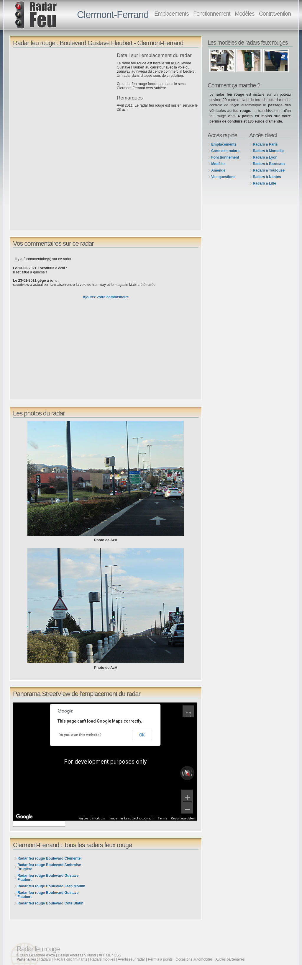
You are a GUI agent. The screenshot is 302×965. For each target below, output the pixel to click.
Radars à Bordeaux (269, 164)
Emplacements (171, 13)
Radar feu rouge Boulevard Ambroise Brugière (49, 867)
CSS (117, 955)
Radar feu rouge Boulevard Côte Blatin (50, 903)
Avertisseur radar (131, 959)
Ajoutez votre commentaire (106, 297)
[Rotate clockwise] (192, 773)
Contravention (275, 13)
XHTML (105, 955)
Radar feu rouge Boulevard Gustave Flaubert (47, 877)
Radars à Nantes (267, 177)
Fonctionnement (211, 13)
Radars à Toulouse (269, 170)
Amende (218, 170)
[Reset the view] (187, 773)
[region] (105, 761)
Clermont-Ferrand (113, 14)
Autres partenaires (229, 959)
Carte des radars (225, 151)
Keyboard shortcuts (92, 818)
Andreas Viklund (83, 955)
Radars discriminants (70, 959)
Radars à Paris (265, 144)
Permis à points (160, 959)
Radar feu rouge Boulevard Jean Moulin (51, 886)
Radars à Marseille (268, 151)
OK (142, 735)
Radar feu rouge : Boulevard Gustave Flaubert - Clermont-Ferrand (98, 43)
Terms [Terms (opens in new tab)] (162, 818)
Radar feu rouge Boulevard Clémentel (49, 858)
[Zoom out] (187, 808)
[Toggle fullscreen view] (188, 711)
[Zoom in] (187, 795)
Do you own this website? (79, 735)
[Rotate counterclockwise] (182, 773)
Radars (45, 959)
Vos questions (223, 177)
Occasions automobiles (194, 959)
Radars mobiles (102, 959)
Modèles (244, 13)
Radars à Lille (264, 183)
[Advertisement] (63, 94)
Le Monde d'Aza (42, 955)
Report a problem (183, 818)
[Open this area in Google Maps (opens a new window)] (24, 817)
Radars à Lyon (265, 157)
